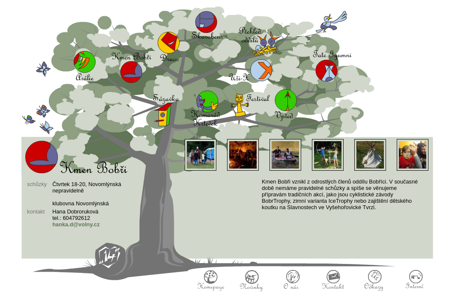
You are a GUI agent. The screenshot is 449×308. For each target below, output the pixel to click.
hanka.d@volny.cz (75, 224)
